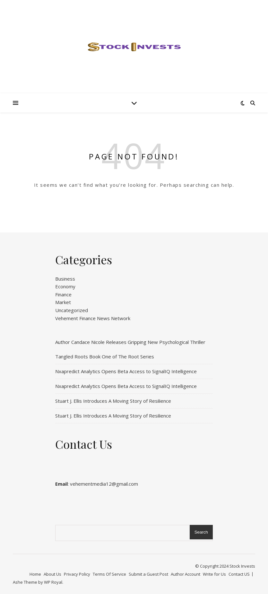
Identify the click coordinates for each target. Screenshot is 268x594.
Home (35, 574)
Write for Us (214, 574)
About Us (52, 574)
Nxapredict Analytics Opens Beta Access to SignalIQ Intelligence (126, 371)
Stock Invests (242, 566)
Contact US (239, 574)
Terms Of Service (109, 574)
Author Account (185, 574)
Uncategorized (71, 310)
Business (65, 278)
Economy (65, 286)
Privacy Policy (77, 574)
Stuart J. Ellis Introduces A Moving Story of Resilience (113, 401)
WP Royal (53, 582)
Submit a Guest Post (148, 574)
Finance (63, 294)
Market (63, 302)
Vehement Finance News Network (92, 318)
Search (201, 532)
